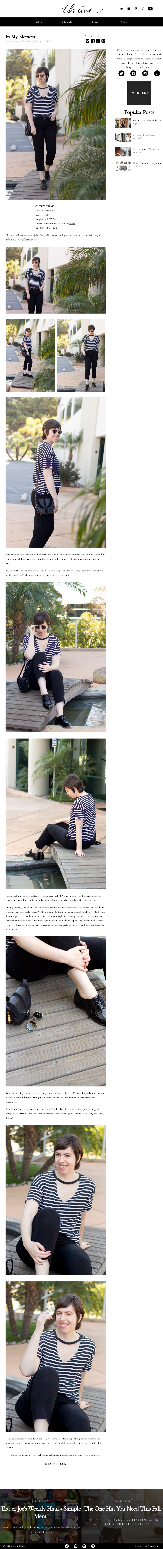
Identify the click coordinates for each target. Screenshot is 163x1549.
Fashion (26, 41)
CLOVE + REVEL (49, 228)
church (26, 895)
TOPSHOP (48, 210)
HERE (72, 223)
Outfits (34, 41)
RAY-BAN (52, 219)
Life (48, 41)
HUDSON (47, 215)
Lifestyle (42, 41)
